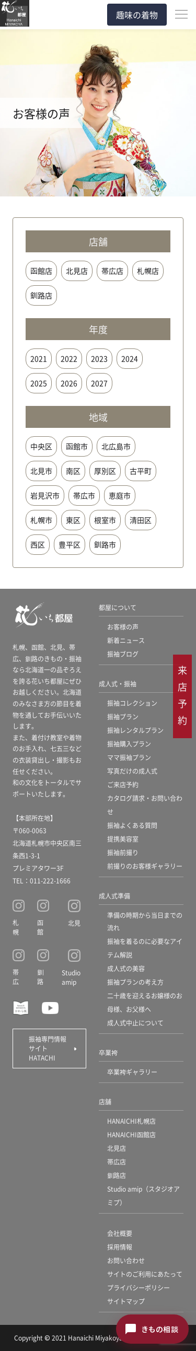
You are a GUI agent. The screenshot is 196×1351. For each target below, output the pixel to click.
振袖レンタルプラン (135, 730)
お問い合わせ (126, 1260)
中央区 (41, 446)
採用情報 (119, 1246)
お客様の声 (123, 626)
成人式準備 (114, 895)
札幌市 (41, 520)
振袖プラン (123, 716)
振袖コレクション (132, 702)
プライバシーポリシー (138, 1287)
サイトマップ (126, 1301)
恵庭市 (120, 495)
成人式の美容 (126, 968)
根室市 (105, 520)
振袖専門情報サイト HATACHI (47, 1048)
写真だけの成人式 (132, 770)
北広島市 (116, 446)
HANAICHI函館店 (131, 1134)
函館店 (41, 270)
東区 (73, 520)
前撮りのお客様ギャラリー (144, 865)
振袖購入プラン (129, 743)
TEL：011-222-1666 (42, 880)
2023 (99, 358)
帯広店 (112, 270)
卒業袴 (108, 1052)
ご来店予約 (123, 784)
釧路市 (105, 544)
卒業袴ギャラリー (132, 1071)
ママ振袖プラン (129, 757)
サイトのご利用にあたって (144, 1274)
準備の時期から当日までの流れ (144, 921)
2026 (69, 383)
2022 (69, 358)
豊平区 (69, 544)
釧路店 (41, 295)
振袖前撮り (123, 852)
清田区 (141, 520)
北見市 (41, 470)
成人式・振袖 (117, 683)
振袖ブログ (123, 653)
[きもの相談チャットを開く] (152, 1329)
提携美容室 (123, 838)
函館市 (77, 446)
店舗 (105, 1101)
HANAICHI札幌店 (131, 1120)
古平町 (141, 470)
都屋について (117, 607)
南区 (73, 470)
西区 (37, 544)
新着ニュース (126, 640)
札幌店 (148, 270)
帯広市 (84, 495)
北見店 (77, 270)
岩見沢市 (45, 495)
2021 (38, 358)
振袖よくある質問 (132, 825)
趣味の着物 (137, 14)
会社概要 (119, 1233)
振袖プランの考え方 (135, 981)
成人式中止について (135, 1022)
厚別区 (105, 470)
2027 (99, 383)
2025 (38, 383)
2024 (129, 358)
